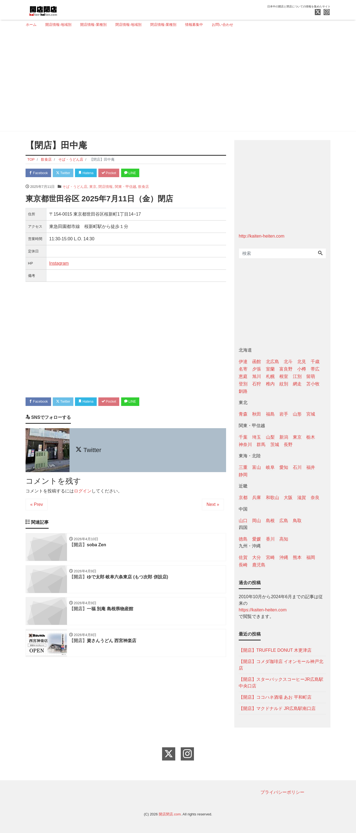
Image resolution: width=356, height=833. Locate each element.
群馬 (261, 444)
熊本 (297, 557)
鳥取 (297, 520)
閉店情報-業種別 (163, 25)
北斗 (288, 361)
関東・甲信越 (125, 187)
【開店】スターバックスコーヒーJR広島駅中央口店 (281, 682)
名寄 (243, 369)
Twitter (65, 173)
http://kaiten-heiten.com (261, 236)
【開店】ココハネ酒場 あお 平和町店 (275, 697)
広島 (283, 520)
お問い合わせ (222, 25)
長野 (288, 444)
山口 (243, 520)
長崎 (243, 564)
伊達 (243, 361)
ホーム (31, 25)
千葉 (243, 437)
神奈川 (245, 444)
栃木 (310, 437)
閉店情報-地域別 (128, 25)
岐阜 (270, 467)
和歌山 (272, 497)
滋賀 (301, 497)
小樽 (301, 369)
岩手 (283, 414)
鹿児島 (258, 564)
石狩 (256, 383)
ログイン (82, 492)
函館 (256, 361)
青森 (243, 414)
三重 (243, 467)
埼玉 (256, 437)
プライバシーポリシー (282, 792)
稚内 (270, 383)
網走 (297, 383)
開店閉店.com (170, 814)
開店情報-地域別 (58, 25)
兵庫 (256, 497)
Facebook (39, 173)
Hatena (90, 173)
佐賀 (243, 557)
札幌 (270, 376)
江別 (297, 376)
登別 (243, 383)
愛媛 (256, 539)
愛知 (283, 467)
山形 (297, 414)
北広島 (272, 361)
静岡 (243, 474)
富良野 (286, 369)
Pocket (115, 173)
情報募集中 (194, 25)
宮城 (310, 414)
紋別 (283, 383)
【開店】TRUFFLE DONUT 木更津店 (275, 650)
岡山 (256, 520)
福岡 (310, 557)
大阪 (288, 497)
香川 (270, 539)
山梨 (270, 437)
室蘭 (270, 369)
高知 (283, 539)
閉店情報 (105, 187)
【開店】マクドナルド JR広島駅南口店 (277, 708)
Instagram (59, 263)
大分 (256, 557)
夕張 (256, 369)
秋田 (256, 414)
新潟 (283, 437)
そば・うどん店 (74, 187)
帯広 (315, 369)
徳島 (243, 539)
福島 (270, 414)
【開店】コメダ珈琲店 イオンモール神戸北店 (281, 664)
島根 (270, 520)
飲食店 (143, 187)
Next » (213, 505)
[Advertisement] (175, 81)
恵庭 (243, 376)
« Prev (36, 505)
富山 (256, 467)
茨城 (274, 444)
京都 (243, 497)
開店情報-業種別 (93, 25)
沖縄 (283, 557)
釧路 (243, 391)
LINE (138, 173)
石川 (297, 467)
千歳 (315, 361)
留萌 (310, 376)
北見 (301, 361)
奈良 (315, 497)
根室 (283, 376)
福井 (310, 467)
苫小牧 (312, 383)
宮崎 (270, 557)
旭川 (256, 376)
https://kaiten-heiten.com (263, 610)
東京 (92, 187)
